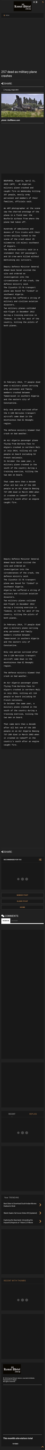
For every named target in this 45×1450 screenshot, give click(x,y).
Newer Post (22, 895)
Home (22, 907)
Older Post (22, 901)
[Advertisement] (22, 43)
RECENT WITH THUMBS (15, 1281)
